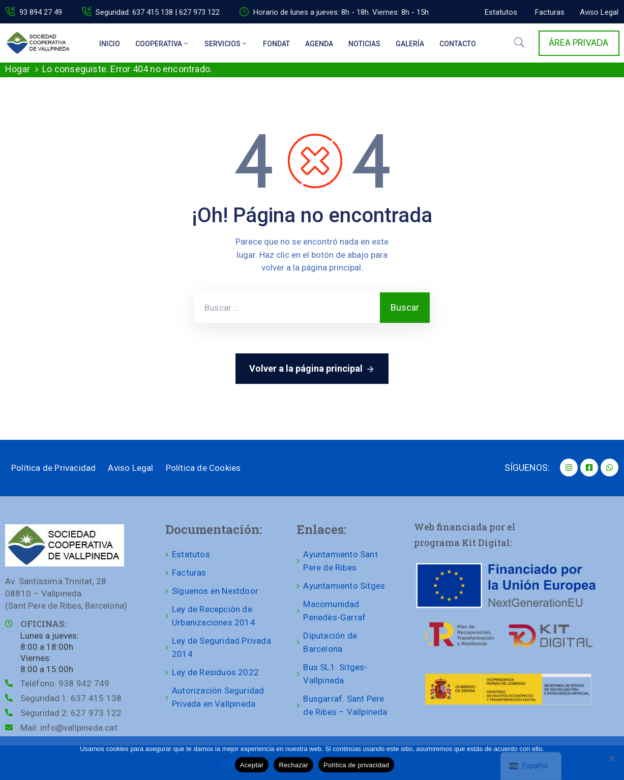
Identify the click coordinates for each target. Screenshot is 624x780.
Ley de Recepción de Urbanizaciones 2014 (213, 615)
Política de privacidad (356, 765)
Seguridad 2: (71, 713)
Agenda (319, 44)
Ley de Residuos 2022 (215, 672)
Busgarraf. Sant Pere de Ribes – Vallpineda (345, 705)
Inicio (109, 44)
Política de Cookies (203, 468)
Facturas (189, 572)
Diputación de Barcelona (330, 642)
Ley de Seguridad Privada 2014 (221, 647)
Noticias (364, 44)
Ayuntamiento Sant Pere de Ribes (340, 561)
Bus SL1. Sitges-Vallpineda (335, 673)
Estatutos (191, 554)
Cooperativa (162, 44)
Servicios (226, 44)
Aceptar (252, 765)
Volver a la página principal (312, 369)
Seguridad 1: (71, 698)
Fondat (276, 44)
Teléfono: (64, 683)
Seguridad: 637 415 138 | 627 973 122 (158, 12)
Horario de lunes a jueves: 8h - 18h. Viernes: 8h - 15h (341, 12)
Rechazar (293, 765)
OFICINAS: (43, 623)
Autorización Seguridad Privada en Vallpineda (218, 697)
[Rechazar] (611, 758)
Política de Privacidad (53, 468)
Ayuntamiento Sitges (344, 586)
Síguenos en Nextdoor (215, 591)
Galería (410, 44)
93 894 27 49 (40, 12)
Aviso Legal (130, 468)
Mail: (68, 728)
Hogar (17, 69)
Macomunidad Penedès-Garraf (334, 610)
